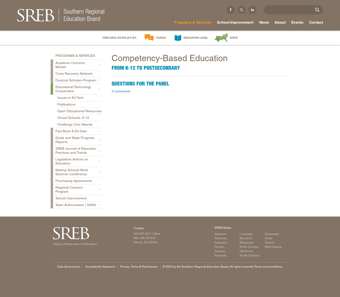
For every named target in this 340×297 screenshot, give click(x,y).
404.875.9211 (143, 233)
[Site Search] (317, 9)
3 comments (121, 91)
